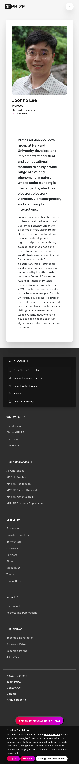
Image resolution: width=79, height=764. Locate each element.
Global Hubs (13, 581)
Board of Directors (17, 535)
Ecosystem (13, 528)
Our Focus (12, 445)
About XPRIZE (15, 432)
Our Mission (13, 425)
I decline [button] (27, 758)
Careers (11, 693)
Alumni (10, 561)
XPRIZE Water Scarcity (20, 496)
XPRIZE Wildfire (16, 477)
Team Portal (14, 681)
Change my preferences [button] (51, 758)
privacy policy (52, 734)
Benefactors (13, 541)
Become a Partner (17, 650)
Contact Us (14, 687)
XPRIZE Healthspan (18, 483)
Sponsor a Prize (16, 644)
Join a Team (13, 657)
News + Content (17, 675)
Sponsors (12, 548)
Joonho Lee (20, 113)
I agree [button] (13, 758)
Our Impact (13, 606)
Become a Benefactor (19, 637)
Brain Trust (13, 567)
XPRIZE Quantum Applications (25, 503)
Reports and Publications (21, 612)
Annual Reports (16, 699)
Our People (13, 439)
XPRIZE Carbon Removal (21, 490)
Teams (10, 574)
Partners (11, 554)
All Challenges (15, 470)
